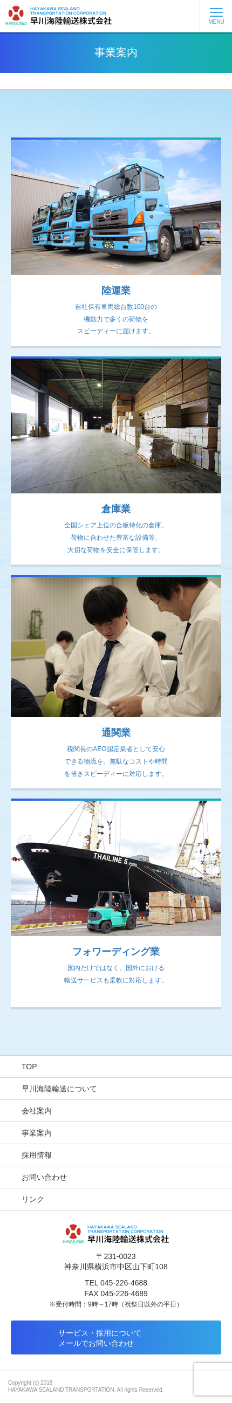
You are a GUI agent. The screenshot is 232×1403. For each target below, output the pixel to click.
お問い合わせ (44, 1177)
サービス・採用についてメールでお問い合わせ (99, 1338)
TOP (29, 1066)
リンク (33, 1199)
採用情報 (37, 1155)
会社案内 (37, 1110)
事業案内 (37, 1133)
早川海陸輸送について (59, 1088)
